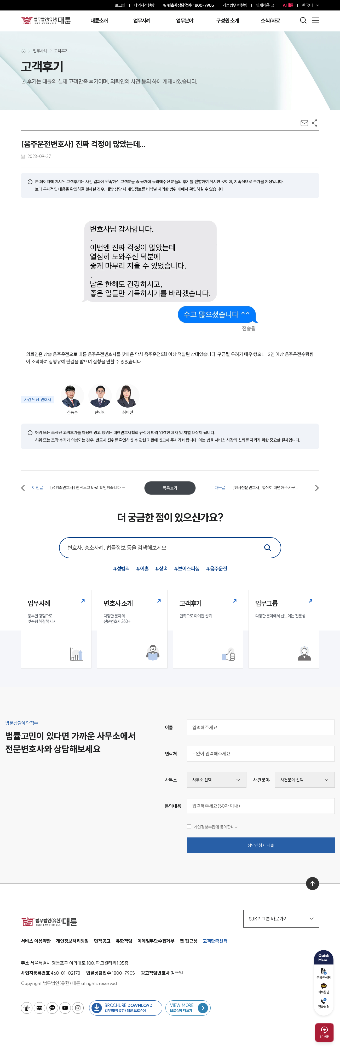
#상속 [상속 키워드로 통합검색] (161, 568)
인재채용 (262, 5)
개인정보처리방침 (72, 941)
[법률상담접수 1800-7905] (123, 973)
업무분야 (184, 20)
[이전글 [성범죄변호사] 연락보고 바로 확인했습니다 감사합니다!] (73, 488)
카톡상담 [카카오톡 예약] (323, 988)
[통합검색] (267, 547)
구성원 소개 (227, 20)
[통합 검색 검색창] (170, 547)
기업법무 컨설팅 (234, 5)
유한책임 (124, 941)
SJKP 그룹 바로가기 (281, 919)
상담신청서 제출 (260, 845)
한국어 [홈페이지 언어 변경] (307, 5)
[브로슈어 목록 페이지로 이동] (188, 1008)
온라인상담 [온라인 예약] (323, 974)
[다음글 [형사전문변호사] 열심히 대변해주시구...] (267, 488)
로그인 (120, 5)
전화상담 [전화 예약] (324, 1003)
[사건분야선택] (305, 780)
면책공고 (102, 941)
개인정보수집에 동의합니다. (213, 827)
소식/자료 (270, 20)
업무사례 (141, 20)
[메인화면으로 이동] (23, 51)
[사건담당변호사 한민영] (99, 399)
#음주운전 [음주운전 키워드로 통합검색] (216, 568)
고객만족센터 (215, 941)
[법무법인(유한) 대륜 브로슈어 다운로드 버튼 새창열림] (125, 1008)
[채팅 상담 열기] (324, 1032)
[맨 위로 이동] (312, 883)
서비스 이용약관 (36, 941)
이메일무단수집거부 (156, 941)
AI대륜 (288, 5)
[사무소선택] (217, 780)
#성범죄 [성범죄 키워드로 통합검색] (121, 568)
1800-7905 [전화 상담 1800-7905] (190, 5)
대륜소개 (98, 20)
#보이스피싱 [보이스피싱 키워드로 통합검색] (186, 568)
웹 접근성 (189, 941)
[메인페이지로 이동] (46, 20)
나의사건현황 (144, 5)
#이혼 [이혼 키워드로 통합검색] (142, 568)
